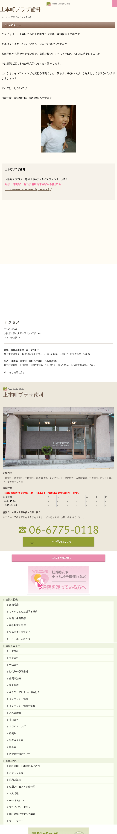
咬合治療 (14, 638)
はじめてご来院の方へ (61, 511)
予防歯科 (14, 617)
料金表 (12, 700)
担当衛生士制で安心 (19, 584)
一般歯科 (14, 603)
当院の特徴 (12, 552)
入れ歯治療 (15, 665)
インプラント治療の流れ (22, 658)
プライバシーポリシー (21, 760)
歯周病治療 (15, 631)
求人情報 (14, 746)
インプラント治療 (18, 651)
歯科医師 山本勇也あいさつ (24, 718)
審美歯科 (14, 610)
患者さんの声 (16, 693)
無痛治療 (14, 557)
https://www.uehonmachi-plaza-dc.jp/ (28, 189)
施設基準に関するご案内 (22, 766)
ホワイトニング (17, 679)
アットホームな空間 (19, 591)
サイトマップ (16, 773)
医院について (13, 713)
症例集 (12, 686)
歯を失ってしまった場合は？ (24, 645)
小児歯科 (14, 672)
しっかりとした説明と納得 (23, 564)
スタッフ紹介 (16, 725)
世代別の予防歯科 (18, 624)
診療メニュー (13, 598)
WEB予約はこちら (61, 494)
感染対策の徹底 (17, 578)
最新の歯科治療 (17, 571)
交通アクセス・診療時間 (22, 739)
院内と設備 (15, 732)
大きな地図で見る (16, 325)
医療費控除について (19, 706)
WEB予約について (19, 753)
